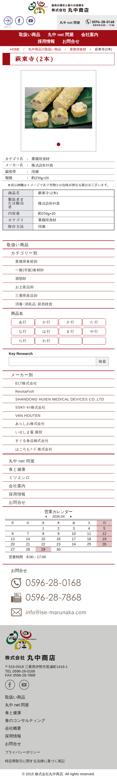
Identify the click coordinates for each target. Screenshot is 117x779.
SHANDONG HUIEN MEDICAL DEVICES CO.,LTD (59, 399)
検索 (102, 361)
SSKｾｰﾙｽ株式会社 (30, 407)
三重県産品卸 (26, 296)
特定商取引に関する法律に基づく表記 (35, 761)
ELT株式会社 (26, 383)
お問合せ (70, 41)
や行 (94, 331)
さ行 (70, 322)
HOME (15, 49)
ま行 (70, 331)
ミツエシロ (19, 477)
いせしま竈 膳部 (28, 432)
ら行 (23, 341)
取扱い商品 (29, 34)
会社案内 (89, 34)
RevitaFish (24, 392)
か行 (46, 322)
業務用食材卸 (26, 261)
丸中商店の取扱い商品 (44, 49)
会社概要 (13, 728)
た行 (94, 322)
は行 (46, 331)
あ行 (23, 322)
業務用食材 (78, 49)
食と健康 (17, 469)
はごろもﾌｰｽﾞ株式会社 (33, 449)
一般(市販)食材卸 (29, 270)
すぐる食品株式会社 (31, 441)
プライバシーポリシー (22, 752)
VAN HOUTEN (27, 416)
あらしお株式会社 (30, 424)
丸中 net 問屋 (61, 34)
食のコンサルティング (25, 720)
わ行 (46, 341)
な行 (23, 331)
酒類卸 (20, 278)
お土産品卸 (24, 287)
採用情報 (46, 41)
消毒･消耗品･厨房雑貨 (33, 304)
